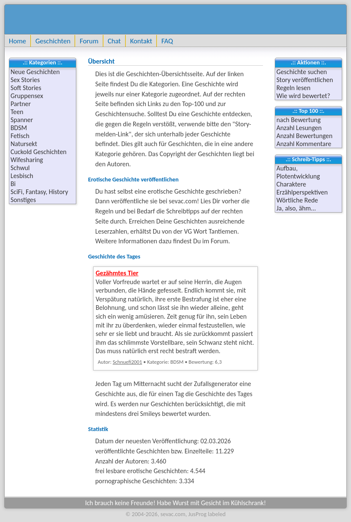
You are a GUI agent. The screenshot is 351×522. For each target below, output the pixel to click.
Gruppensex (27, 96)
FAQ (167, 41)
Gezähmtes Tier (117, 273)
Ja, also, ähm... (296, 208)
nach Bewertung (298, 120)
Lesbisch (22, 176)
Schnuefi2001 (127, 362)
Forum (89, 41)
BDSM (19, 128)
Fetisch (20, 136)
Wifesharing (27, 160)
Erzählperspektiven (302, 192)
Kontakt (141, 41)
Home (17, 41)
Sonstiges (23, 200)
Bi (13, 184)
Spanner (22, 120)
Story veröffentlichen (304, 80)
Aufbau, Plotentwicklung (298, 172)
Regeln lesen (293, 88)
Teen (17, 112)
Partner (21, 104)
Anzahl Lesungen (299, 128)
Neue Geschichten (35, 72)
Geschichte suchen (301, 72)
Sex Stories (25, 80)
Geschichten (52, 41)
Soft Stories (26, 88)
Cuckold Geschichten (39, 152)
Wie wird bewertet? (303, 96)
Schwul (20, 168)
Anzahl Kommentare (303, 144)
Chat (114, 41)
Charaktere (291, 184)
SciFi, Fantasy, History (39, 192)
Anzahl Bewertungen (304, 136)
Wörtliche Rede (297, 200)
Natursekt (24, 144)
